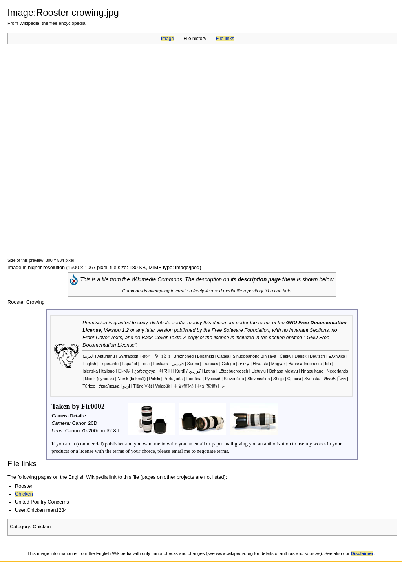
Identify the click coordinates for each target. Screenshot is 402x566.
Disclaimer (362, 553)
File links (225, 38)
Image (167, 38)
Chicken (24, 494)
